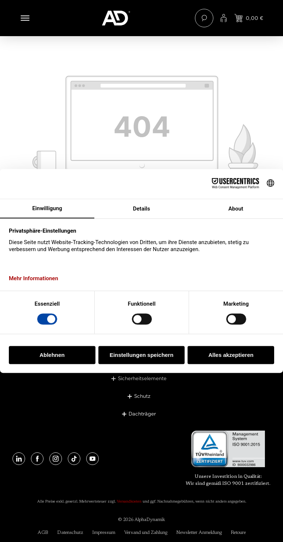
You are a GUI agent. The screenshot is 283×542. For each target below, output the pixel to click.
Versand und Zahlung (145, 532)
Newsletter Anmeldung (199, 532)
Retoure (238, 532)
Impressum (103, 532)
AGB (43, 532)
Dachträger (142, 413)
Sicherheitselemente (142, 378)
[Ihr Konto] (223, 18)
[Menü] (25, 18)
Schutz (142, 396)
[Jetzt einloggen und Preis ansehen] (249, 18)
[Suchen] (204, 18)
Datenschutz (70, 532)
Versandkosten (129, 502)
